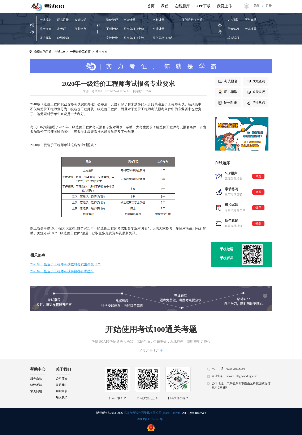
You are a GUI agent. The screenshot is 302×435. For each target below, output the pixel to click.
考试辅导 (250, 28)
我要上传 (224, 6)
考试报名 (45, 19)
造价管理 (112, 19)
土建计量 (129, 19)
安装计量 (112, 37)
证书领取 (45, 37)
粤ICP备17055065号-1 (151, 419)
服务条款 (36, 378)
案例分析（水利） (164, 37)
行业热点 (80, 28)
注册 (267, 5)
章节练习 (233, 28)
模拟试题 (233, 37)
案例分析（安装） (135, 37)
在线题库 (182, 6)
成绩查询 (63, 37)
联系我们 (62, 385)
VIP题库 (232, 19)
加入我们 (62, 397)
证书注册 (63, 19)
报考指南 (45, 28)
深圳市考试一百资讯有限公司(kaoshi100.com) (152, 412)
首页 (151, 6)
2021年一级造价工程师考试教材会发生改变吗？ (65, 264)
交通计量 (158, 28)
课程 (164, 6)
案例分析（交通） (193, 19)
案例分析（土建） (135, 28)
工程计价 (112, 28)
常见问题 (36, 391)
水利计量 (158, 19)
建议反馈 (36, 385)
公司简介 (62, 378)
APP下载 (203, 6)
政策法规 (80, 19)
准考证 (61, 28)
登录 (257, 5)
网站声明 (62, 391)
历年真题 (250, 19)
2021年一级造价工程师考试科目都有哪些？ (62, 271)
